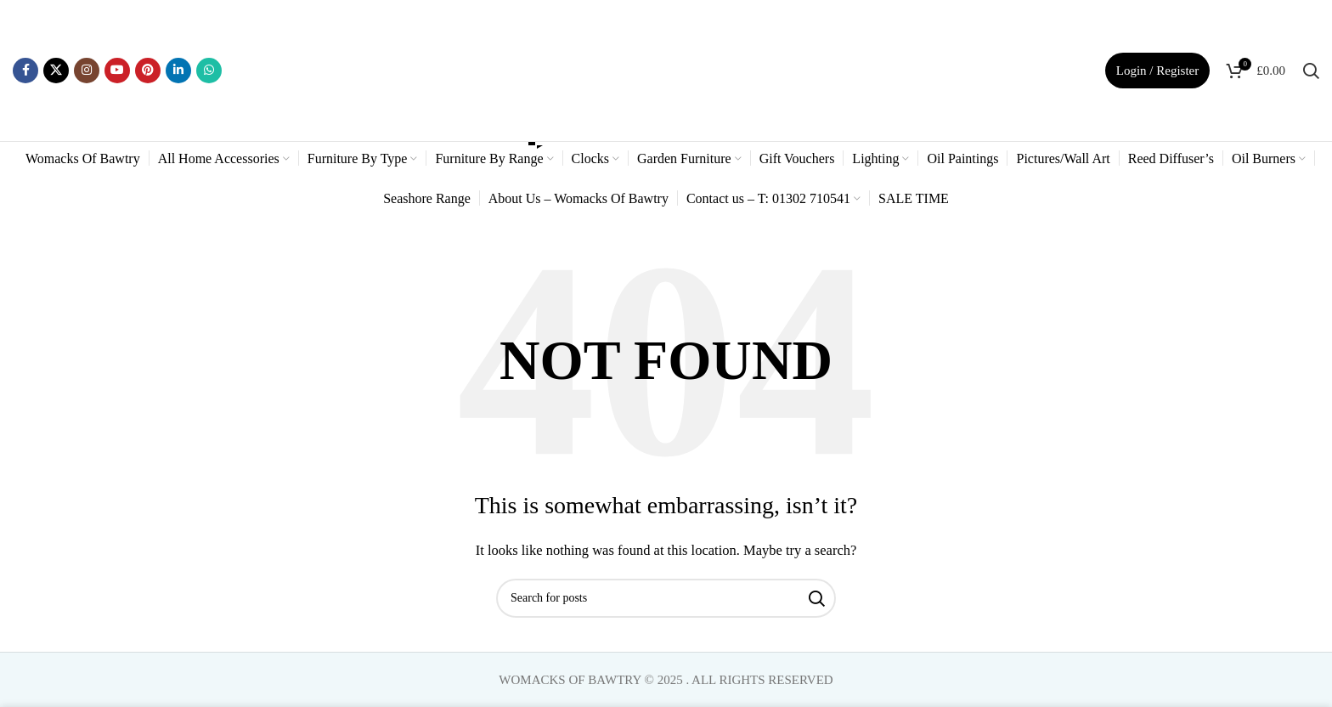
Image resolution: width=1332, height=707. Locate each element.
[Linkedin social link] (178, 70)
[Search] (1311, 71)
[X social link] (56, 70)
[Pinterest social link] (148, 70)
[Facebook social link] (25, 70)
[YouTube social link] (117, 70)
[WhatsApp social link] (209, 70)
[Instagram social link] (86, 70)
